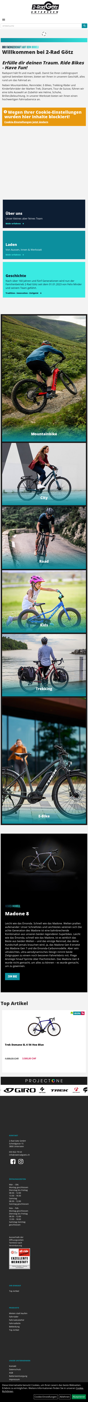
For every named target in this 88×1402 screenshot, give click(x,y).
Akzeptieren (79, 1396)
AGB (11, 1372)
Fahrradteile (15, 1323)
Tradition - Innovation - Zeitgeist (22, 293)
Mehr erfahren (13, 223)
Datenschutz (15, 1369)
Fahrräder (13, 1316)
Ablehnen (65, 1396)
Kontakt (12, 1366)
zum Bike (12, 976)
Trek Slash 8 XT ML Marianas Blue (26, 1044)
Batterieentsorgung (18, 1376)
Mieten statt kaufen (18, 1313)
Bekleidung (14, 1326)
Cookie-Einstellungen (46, 1396)
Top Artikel (14, 1291)
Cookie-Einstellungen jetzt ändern (26, 122)
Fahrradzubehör (16, 1320)
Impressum (14, 1379)
